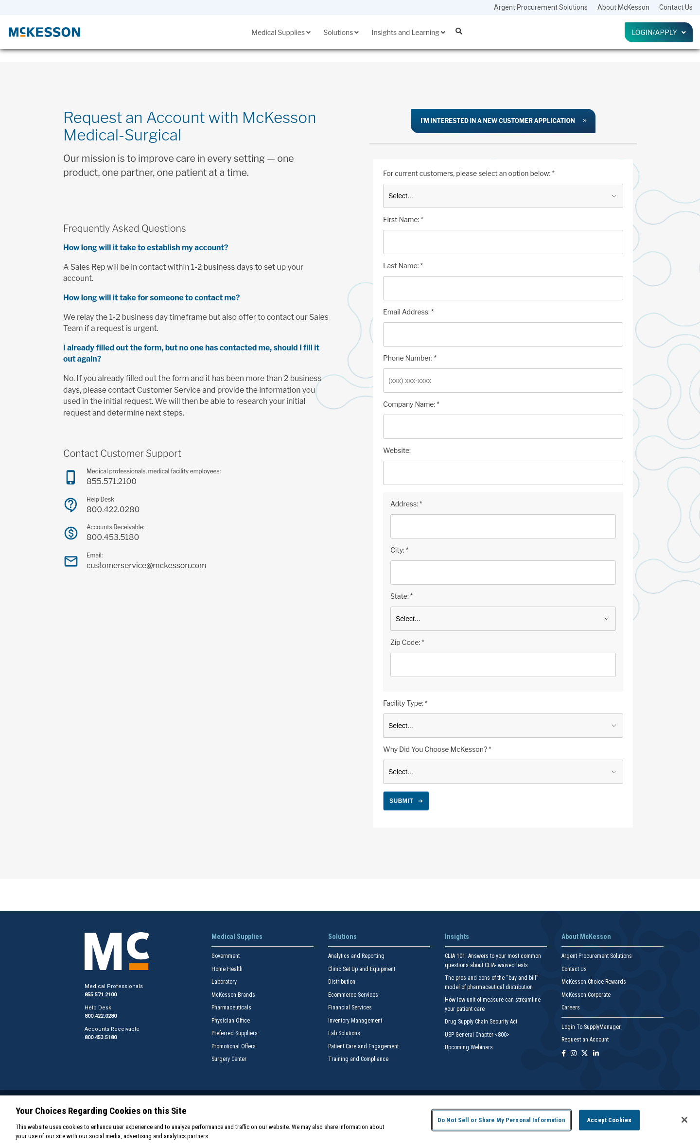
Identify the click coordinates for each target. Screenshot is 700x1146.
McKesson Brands (233, 994)
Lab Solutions (344, 1033)
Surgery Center (228, 1059)
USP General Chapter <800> (477, 1034)
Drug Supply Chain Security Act (481, 1021)
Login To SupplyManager (591, 1027)
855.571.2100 (112, 481)
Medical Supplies (281, 32)
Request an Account (585, 1039)
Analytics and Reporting (356, 956)
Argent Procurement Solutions (541, 7)
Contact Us (676, 7)
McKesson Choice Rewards (593, 981)
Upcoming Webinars (469, 1047)
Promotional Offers (233, 1046)
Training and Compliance (358, 1059)
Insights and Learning (408, 32)
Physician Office (230, 1020)
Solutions (341, 32)
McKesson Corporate (586, 994)
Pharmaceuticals (231, 1007)
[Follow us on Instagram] (574, 1054)
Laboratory (224, 981)
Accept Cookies (609, 1120)
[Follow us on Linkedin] (596, 1054)
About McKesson (623, 7)
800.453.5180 (113, 537)
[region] (350, 1120)
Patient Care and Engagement (363, 1046)
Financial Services (350, 1007)
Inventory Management (355, 1020)
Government (225, 956)
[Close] (684, 1119)
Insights (457, 936)
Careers (570, 1007)
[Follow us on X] (584, 1054)
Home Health (227, 969)
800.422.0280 (113, 509)
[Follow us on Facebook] (563, 1054)
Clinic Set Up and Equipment (361, 969)
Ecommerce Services (353, 994)
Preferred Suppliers (234, 1033)
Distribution (341, 981)
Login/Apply (658, 32)
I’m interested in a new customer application (497, 120)
